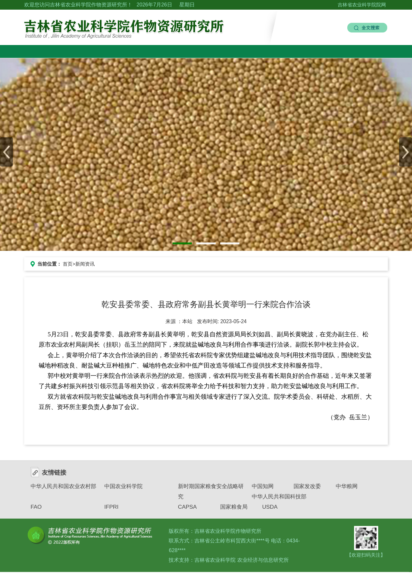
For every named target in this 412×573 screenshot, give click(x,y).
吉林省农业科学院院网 (362, 4)
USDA (269, 509)
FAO (36, 509)
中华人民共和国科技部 (279, 499)
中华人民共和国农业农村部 (63, 489)
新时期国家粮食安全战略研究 (211, 494)
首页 (67, 264)
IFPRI (111, 509)
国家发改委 (307, 489)
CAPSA (187, 509)
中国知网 (263, 489)
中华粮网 (347, 489)
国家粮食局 (234, 509)
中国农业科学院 (123, 489)
